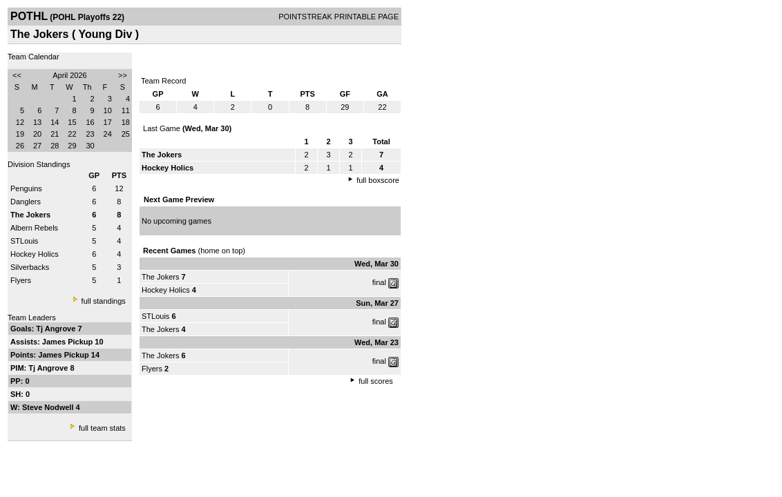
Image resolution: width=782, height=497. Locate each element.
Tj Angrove (56, 328)
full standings (104, 301)
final (379, 282)
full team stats (102, 428)
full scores (376, 381)
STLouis (24, 241)
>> (122, 75)
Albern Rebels (34, 228)
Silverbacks (29, 267)
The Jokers (160, 277)
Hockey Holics (34, 254)
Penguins (26, 188)
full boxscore (377, 180)
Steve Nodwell (49, 407)
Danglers (25, 201)
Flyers (20, 280)
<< (16, 75)
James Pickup (68, 342)
